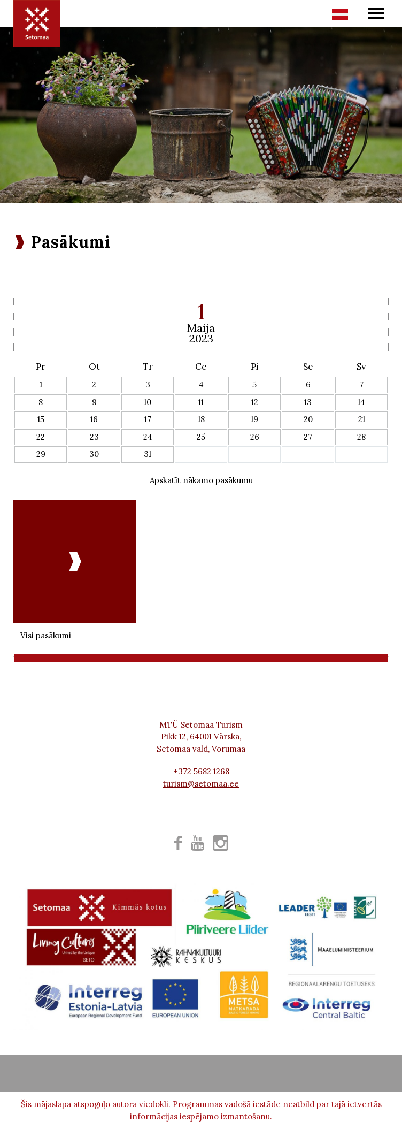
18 (201, 419)
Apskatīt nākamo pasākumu (201, 480)
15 (40, 419)
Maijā (201, 327)
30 (94, 454)
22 (40, 437)
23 (94, 437)
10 (147, 402)
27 (308, 437)
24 (147, 437)
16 (94, 419)
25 (201, 437)
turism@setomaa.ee (201, 784)
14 (361, 402)
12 (254, 402)
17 (147, 419)
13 (308, 402)
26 (254, 437)
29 (40, 454)
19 (254, 419)
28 (361, 437)
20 (308, 419)
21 (361, 419)
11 (201, 402)
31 (147, 454)
